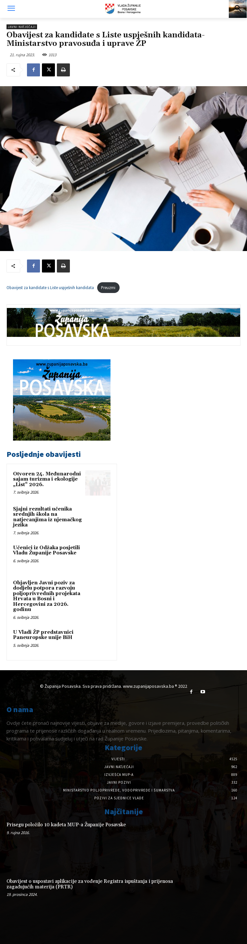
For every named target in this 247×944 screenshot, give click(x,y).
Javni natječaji (21, 26)
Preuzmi (108, 287)
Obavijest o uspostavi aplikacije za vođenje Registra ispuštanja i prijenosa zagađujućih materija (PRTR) (89, 884)
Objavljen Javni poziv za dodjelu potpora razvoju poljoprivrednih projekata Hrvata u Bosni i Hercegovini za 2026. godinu (46, 596)
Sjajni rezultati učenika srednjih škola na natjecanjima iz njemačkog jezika (47, 517)
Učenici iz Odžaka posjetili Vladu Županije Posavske (46, 550)
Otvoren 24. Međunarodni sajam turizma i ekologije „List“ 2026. (47, 479)
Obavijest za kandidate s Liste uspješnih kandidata (50, 287)
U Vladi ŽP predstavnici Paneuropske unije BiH (43, 635)
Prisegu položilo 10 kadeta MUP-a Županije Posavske (66, 825)
